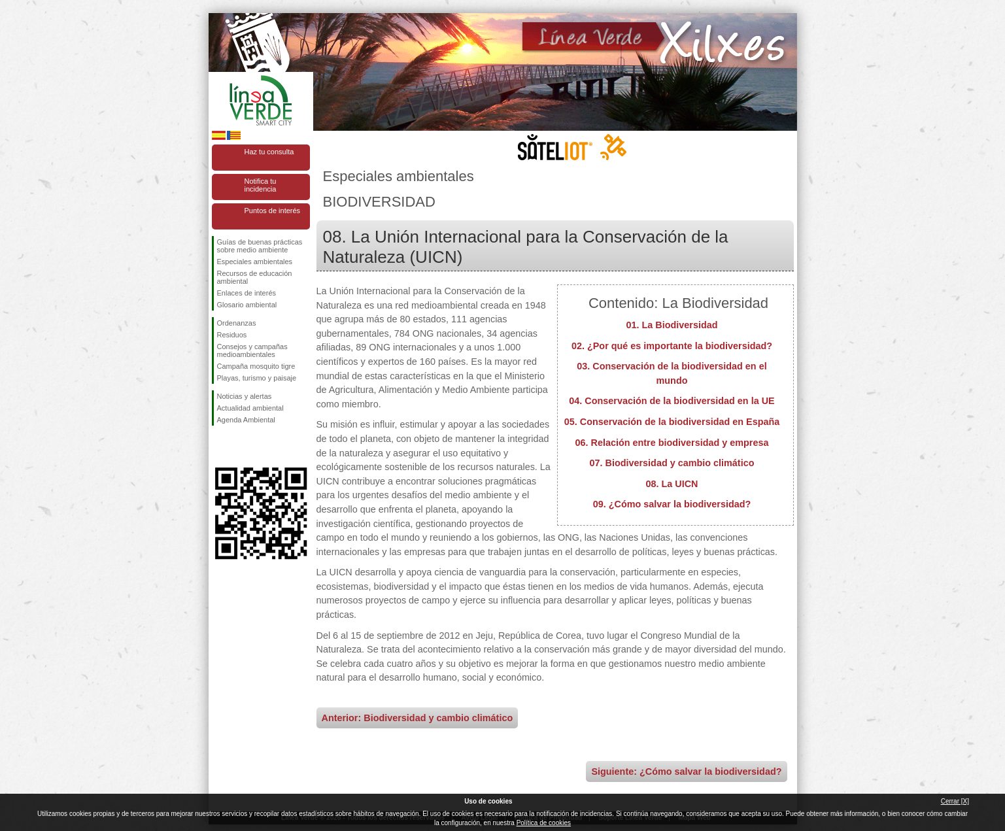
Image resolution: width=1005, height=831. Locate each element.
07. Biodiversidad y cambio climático (672, 463)
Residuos (232, 335)
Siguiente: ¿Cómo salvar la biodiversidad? (686, 771)
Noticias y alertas (244, 396)
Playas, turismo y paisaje (257, 378)
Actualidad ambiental (250, 408)
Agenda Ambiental (246, 420)
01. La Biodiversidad (672, 325)
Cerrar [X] (955, 801)
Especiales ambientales (255, 261)
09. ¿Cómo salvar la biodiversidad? (672, 504)
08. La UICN (672, 484)
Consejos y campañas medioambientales (252, 350)
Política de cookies (544, 822)
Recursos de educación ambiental (254, 277)
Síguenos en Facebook (220, 446)
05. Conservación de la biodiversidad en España (672, 421)
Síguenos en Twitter (241, 446)
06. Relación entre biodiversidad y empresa (672, 442)
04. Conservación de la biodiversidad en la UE (671, 401)
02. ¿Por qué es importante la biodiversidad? (671, 346)
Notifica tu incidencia (261, 185)
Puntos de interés (273, 210)
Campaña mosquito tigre (256, 366)
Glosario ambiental (247, 305)
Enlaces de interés (247, 293)
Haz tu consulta (269, 152)
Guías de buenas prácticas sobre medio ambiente (260, 246)
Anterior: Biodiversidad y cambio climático (417, 718)
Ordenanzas (236, 323)
